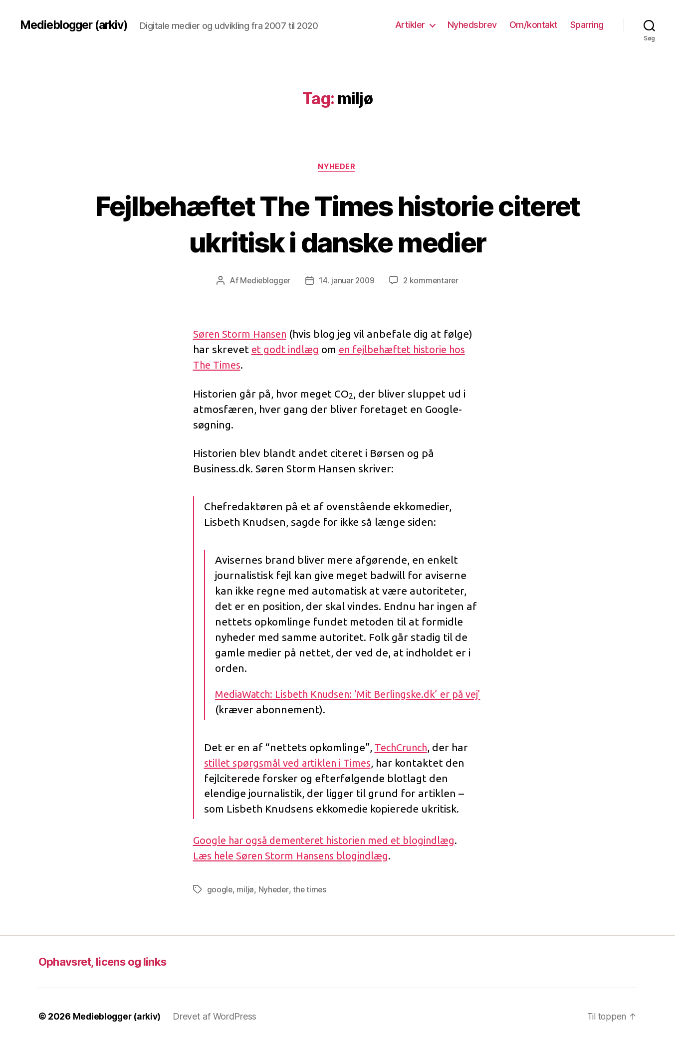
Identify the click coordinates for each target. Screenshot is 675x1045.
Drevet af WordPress (218, 1017)
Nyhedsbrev (472, 24)
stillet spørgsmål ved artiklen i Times (293, 763)
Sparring (587, 24)
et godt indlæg (287, 350)
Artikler (410, 24)
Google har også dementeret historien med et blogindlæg (332, 840)
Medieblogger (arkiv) (77, 25)
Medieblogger (263, 281)
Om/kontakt (533, 24)
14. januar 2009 (346, 281)
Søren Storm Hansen (243, 335)
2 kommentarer (432, 281)
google (220, 890)
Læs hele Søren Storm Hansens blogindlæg (297, 856)
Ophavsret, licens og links (109, 962)
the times (311, 890)
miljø (245, 890)
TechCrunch (404, 748)
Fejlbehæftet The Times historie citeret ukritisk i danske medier (337, 223)
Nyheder (338, 167)
